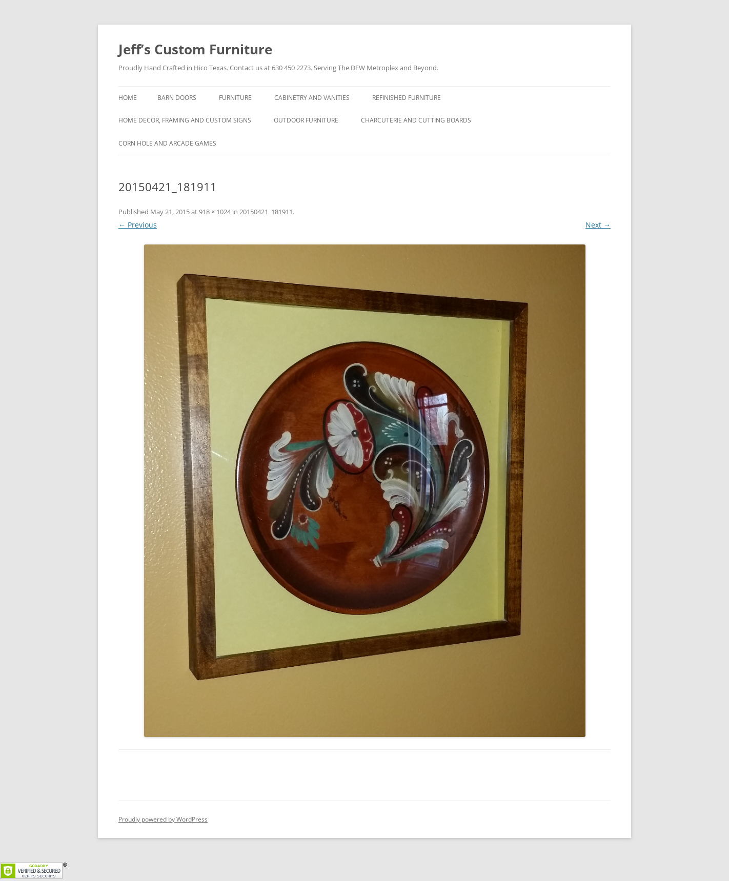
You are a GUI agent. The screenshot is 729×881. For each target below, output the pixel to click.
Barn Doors (176, 97)
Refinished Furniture (406, 97)
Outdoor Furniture (306, 120)
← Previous (137, 225)
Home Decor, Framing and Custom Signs (184, 120)
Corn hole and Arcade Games (167, 143)
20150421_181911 (266, 211)
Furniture (235, 97)
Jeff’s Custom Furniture (195, 49)
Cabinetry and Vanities (312, 97)
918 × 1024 (215, 211)
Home (127, 97)
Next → (598, 225)
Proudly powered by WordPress (163, 819)
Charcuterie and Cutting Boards (416, 120)
